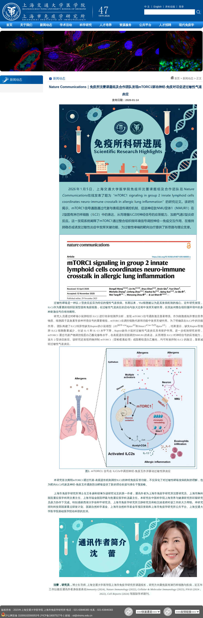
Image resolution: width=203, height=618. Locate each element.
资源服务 (125, 25)
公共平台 (145, 25)
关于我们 (26, 25)
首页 (9, 25)
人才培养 (105, 25)
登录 (181, 6)
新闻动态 (46, 25)
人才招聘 (165, 25)
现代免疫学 (186, 25)
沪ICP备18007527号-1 (52, 615)
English (157, 6)
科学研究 (86, 25)
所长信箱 (170, 6)
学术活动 (66, 25)
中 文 (147, 6)
